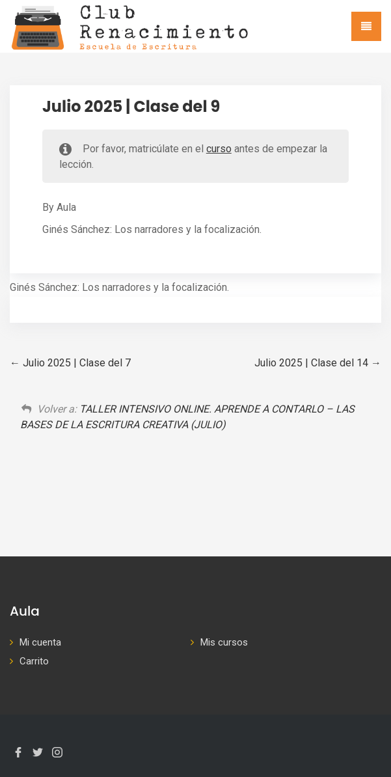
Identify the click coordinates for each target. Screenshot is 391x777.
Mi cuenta (40, 642)
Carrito (34, 661)
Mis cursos (224, 642)
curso (219, 149)
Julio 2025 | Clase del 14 (317, 363)
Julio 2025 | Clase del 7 (70, 363)
